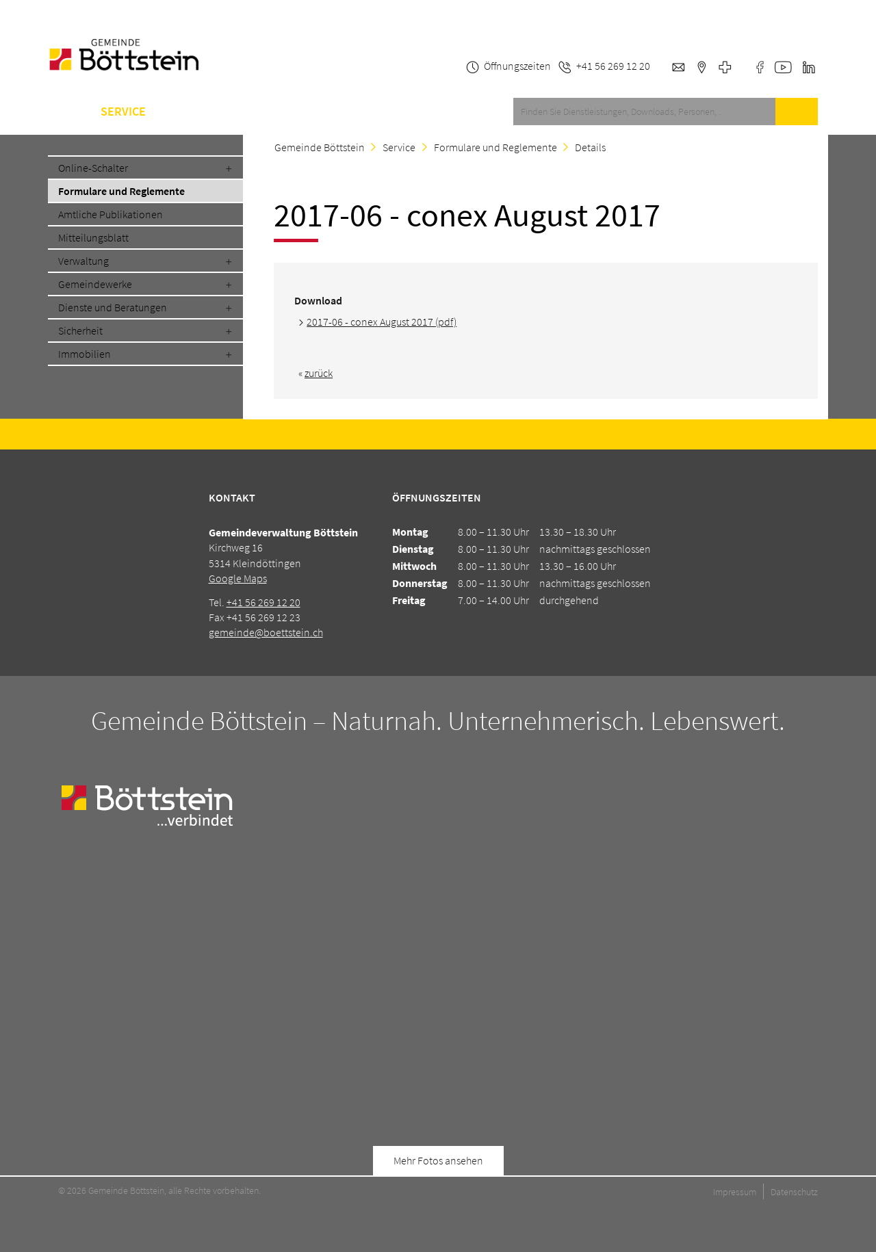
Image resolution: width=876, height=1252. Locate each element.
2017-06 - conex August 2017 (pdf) (381, 321)
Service (123, 111)
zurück (319, 373)
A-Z (315, 111)
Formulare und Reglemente (121, 191)
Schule (264, 111)
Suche (796, 111)
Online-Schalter (93, 167)
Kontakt (370, 111)
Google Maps (238, 578)
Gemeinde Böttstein (319, 147)
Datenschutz (794, 1192)
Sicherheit (80, 330)
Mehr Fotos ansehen (438, 1160)
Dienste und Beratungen (112, 307)
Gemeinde (194, 111)
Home (64, 111)
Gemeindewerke (95, 284)
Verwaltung (83, 261)
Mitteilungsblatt (93, 237)
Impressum (734, 1192)
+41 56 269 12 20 (263, 602)
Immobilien (84, 354)
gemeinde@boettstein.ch (266, 632)
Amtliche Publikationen (110, 214)
